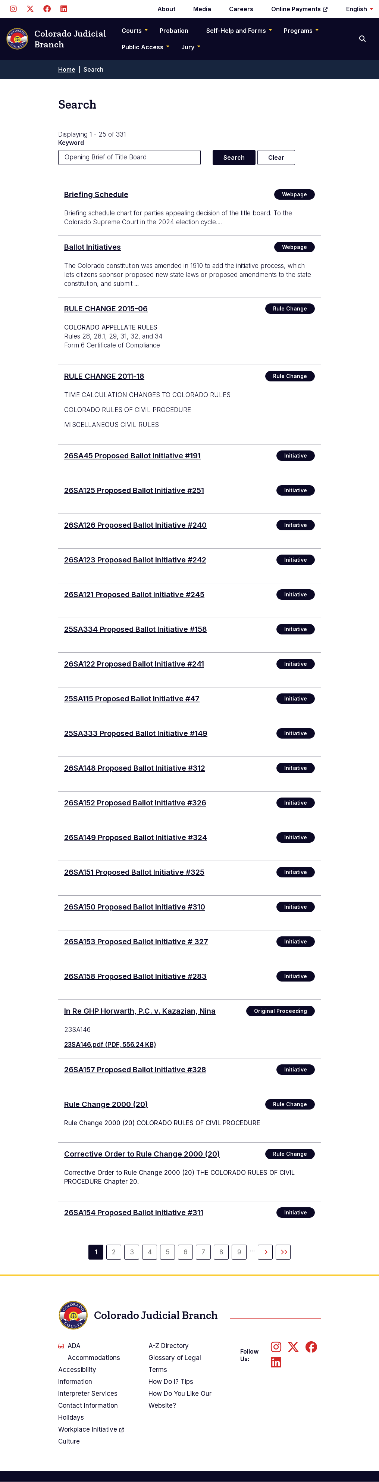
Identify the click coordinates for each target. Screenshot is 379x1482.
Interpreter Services (88, 1393)
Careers (241, 9)
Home (66, 69)
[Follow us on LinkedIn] (63, 8)
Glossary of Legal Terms (174, 1363)
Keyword (71, 142)
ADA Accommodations (89, 1351)
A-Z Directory (168, 1346)
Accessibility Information (77, 1375)
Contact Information (88, 1405)
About (166, 9)
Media (202, 9)
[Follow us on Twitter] (30, 8)
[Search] (363, 39)
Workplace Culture (91, 1434)
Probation (174, 30)
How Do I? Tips (170, 1381)
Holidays (71, 1417)
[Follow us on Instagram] (13, 8)
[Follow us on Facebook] (46, 8)
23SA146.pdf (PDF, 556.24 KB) (110, 1044)
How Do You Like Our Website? (180, 1399)
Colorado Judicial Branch (56, 39)
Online (299, 9)
